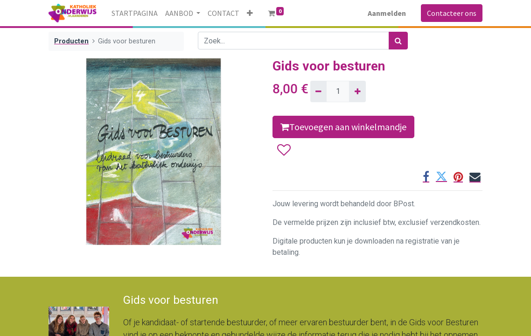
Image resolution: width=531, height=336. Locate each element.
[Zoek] (398, 40)
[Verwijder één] (318, 91)
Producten (71, 41)
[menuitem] (134, 13)
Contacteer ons (451, 13)
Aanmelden (387, 13)
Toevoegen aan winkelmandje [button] (343, 127)
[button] (250, 13)
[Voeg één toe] (357, 91)
